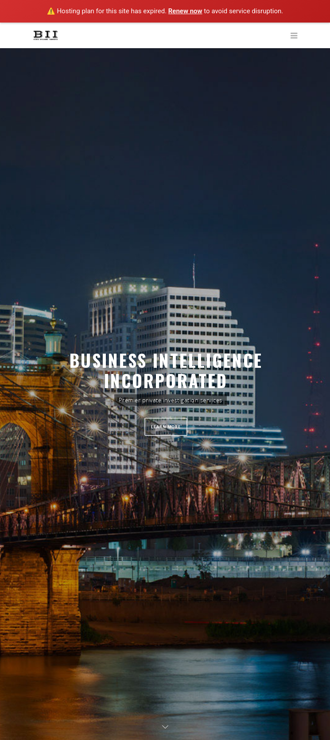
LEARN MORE (166, 427)
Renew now (185, 11)
